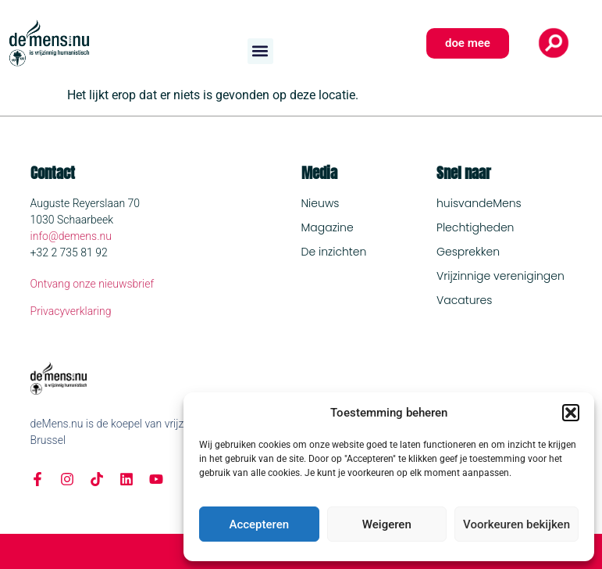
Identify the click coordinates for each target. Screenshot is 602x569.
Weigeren (386, 524)
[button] (571, 412)
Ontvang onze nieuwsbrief (92, 283)
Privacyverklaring (71, 311)
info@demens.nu (71, 236)
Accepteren (259, 524)
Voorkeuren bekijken (516, 524)
